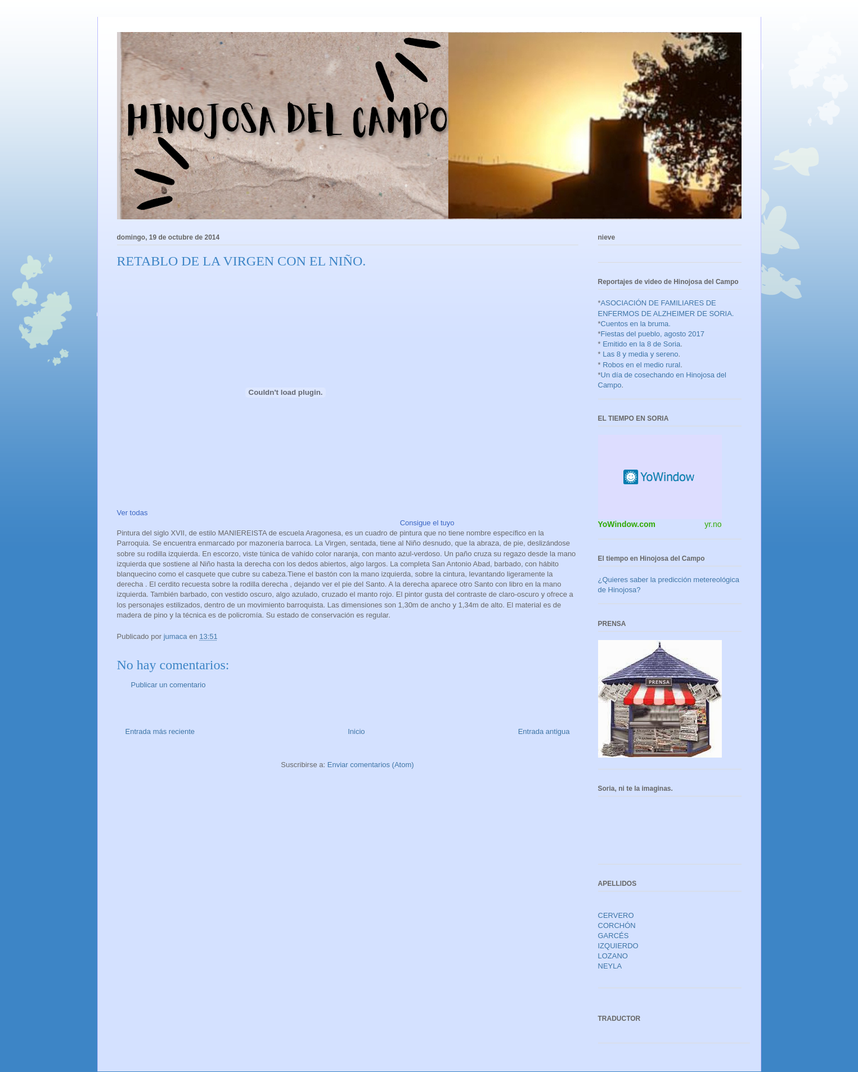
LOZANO (613, 956)
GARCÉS (613, 935)
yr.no (712, 524)
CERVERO (616, 915)
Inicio (356, 731)
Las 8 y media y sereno (640, 354)
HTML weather (660, 477)
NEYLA (610, 966)
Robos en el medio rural (641, 365)
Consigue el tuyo (427, 523)
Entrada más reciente (160, 731)
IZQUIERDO (618, 946)
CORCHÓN (617, 925)
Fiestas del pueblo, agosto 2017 (652, 334)
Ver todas (132, 512)
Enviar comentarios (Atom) (370, 764)
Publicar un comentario (168, 685)
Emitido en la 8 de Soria (641, 344)
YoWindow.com (627, 524)
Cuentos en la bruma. (636, 323)
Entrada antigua (544, 731)
